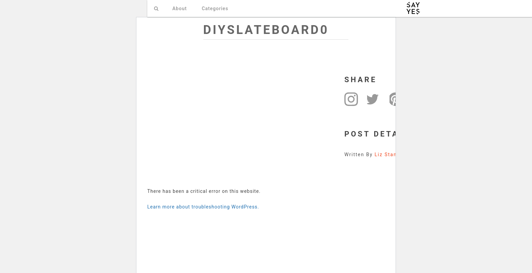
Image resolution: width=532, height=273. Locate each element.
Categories (215, 8)
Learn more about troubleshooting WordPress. (203, 207)
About (179, 8)
